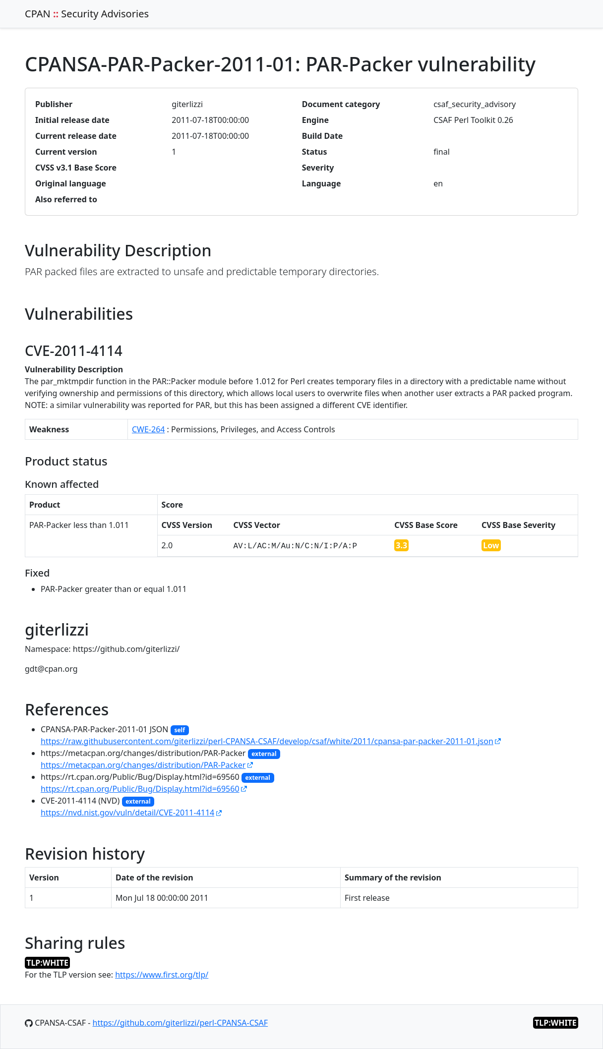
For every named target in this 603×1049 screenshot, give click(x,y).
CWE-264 (148, 429)
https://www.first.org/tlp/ (161, 974)
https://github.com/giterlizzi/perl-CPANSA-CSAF (180, 1022)
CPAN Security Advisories (87, 13)
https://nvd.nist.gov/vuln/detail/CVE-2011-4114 (127, 812)
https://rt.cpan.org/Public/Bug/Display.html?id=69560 (140, 788)
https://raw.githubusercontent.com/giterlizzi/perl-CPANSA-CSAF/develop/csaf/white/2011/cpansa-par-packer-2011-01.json (267, 741)
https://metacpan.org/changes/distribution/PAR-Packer (143, 764)
